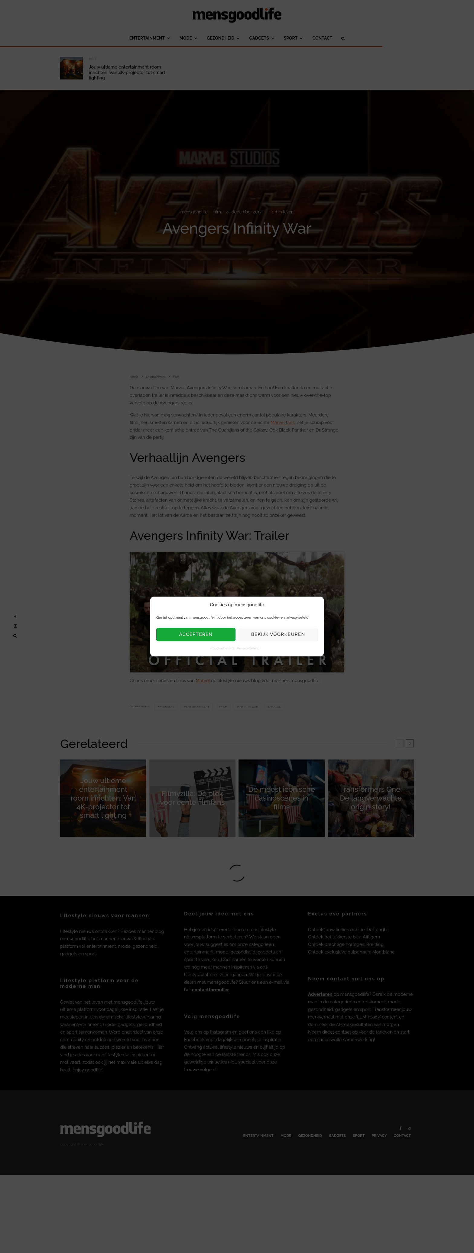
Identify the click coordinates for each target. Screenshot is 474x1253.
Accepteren (196, 634)
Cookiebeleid (223, 648)
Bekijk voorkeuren (278, 634)
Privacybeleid (248, 648)
